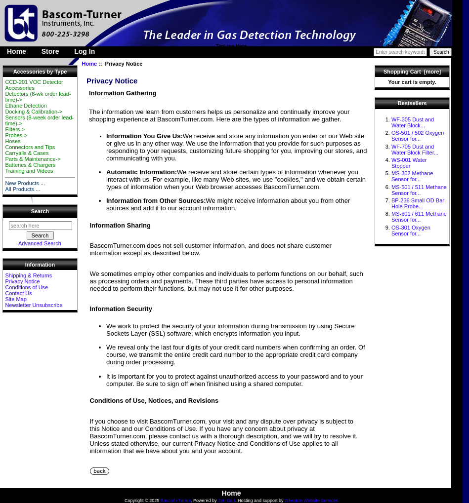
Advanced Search (39, 243)
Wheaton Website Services (311, 500)
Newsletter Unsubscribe (33, 305)
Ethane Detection (25, 106)
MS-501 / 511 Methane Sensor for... (419, 190)
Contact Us (18, 293)
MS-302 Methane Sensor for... (412, 176)
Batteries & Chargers (30, 165)
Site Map (15, 299)
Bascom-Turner (176, 500)
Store (50, 51)
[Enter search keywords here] (400, 52)
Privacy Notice (22, 281)
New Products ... (25, 183)
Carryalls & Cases (26, 153)
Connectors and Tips (30, 147)
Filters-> (15, 129)
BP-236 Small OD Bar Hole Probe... (417, 203)
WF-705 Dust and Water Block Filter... (414, 149)
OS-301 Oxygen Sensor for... (410, 230)
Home (16, 51)
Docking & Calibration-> (33, 112)
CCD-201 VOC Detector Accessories (34, 85)
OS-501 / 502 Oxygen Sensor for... (417, 136)
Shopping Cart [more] (412, 72)
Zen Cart (226, 500)
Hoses (12, 141)
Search (40, 211)
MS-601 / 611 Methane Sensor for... (419, 217)
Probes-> (16, 135)
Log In (84, 51)
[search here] (40, 225)
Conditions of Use (26, 287)
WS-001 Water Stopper (409, 163)
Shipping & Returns (28, 275)
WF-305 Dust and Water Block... (412, 122)
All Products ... (22, 189)
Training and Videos (29, 171)
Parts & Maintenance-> (32, 159)
